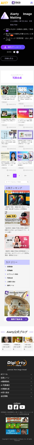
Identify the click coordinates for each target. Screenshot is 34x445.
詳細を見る (9, 58)
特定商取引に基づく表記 (15, 412)
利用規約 (3, 412)
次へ (25, 175)
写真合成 (4, 102)
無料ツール (10, 285)
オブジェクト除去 (12, 274)
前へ (8, 175)
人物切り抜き (11, 281)
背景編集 (10, 270)
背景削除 (10, 266)
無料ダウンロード (14, 47)
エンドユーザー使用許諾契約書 (19, 414)
